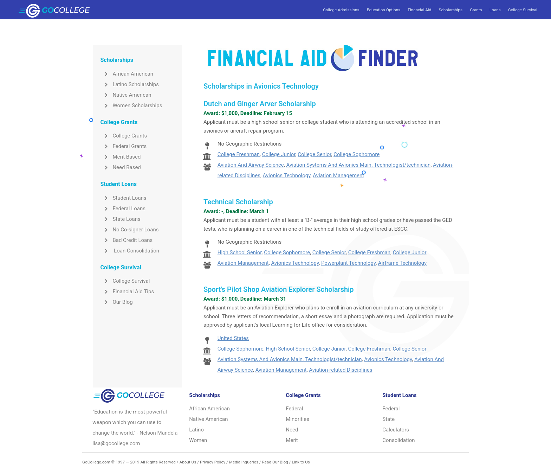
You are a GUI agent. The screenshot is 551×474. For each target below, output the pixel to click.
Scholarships (450, 9)
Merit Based (120, 157)
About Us (187, 462)
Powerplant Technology (348, 263)
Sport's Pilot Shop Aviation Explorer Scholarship (278, 289)
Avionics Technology (287, 175)
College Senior (314, 154)
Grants (476, 9)
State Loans (120, 219)
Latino (196, 430)
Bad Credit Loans (126, 240)
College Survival (522, 9)
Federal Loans (122, 208)
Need (292, 430)
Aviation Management (338, 175)
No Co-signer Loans (129, 229)
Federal (294, 408)
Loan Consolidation (129, 251)
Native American (125, 95)
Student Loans (123, 198)
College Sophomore (356, 154)
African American (126, 74)
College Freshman (239, 154)
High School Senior (240, 252)
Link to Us (301, 462)
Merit (292, 440)
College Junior (279, 154)
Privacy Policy (212, 462)
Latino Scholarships (129, 84)
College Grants (123, 136)
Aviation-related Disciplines (340, 370)
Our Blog (116, 302)
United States (233, 338)
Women (198, 440)
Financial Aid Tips (127, 291)
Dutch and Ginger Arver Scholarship (259, 104)
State (388, 419)
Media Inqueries (243, 462)
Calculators (395, 430)
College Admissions (341, 9)
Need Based (120, 167)
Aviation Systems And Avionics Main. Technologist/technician (358, 165)
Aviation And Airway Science (251, 165)
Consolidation (398, 440)
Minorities (297, 419)
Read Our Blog (275, 462)
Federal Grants (123, 146)
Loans (495, 9)
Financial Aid (419, 9)
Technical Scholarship (238, 202)
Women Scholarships (131, 105)
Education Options (383, 9)
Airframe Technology (402, 263)
